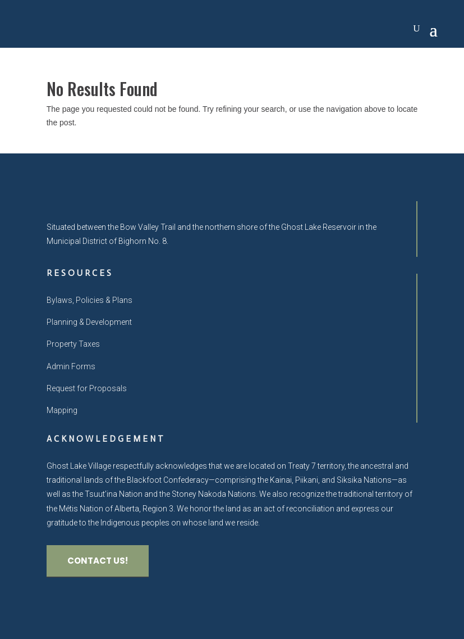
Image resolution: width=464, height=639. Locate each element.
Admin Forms (71, 366)
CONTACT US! (97, 561)
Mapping (62, 410)
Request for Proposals (87, 388)
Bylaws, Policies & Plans (89, 300)
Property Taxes (73, 343)
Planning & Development (89, 322)
